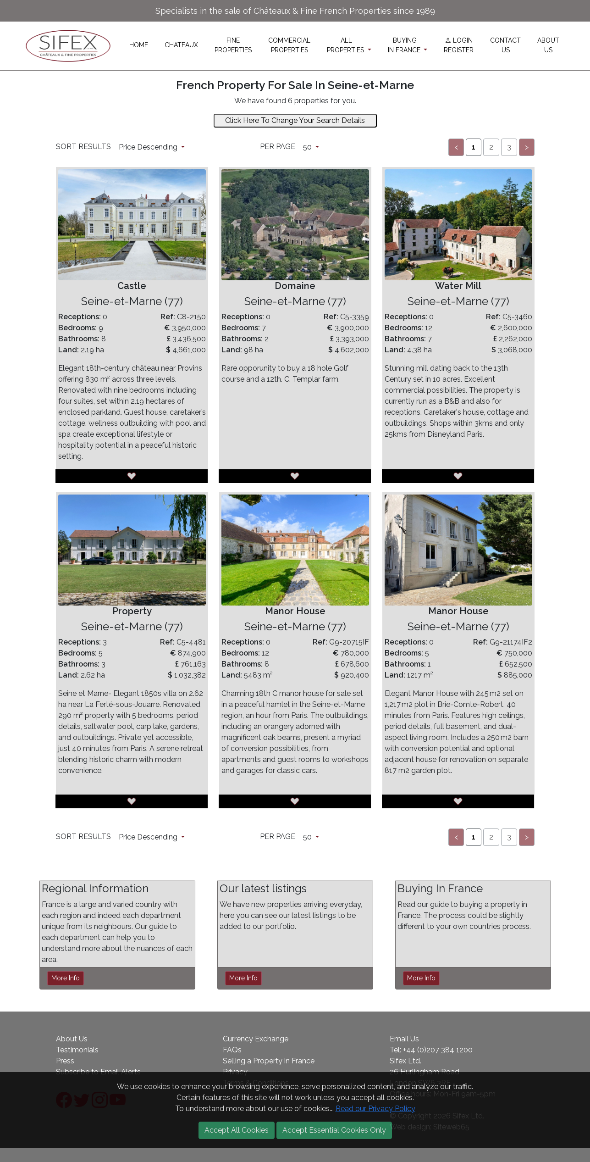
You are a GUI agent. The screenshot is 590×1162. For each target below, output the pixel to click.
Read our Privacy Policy (375, 1108)
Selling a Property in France (268, 1060)
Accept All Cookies (236, 1130)
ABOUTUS (548, 45)
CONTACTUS (505, 45)
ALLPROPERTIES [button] (346, 45)
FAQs (232, 1049)
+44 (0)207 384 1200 (438, 1049)
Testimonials (77, 1049)
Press (65, 1060)
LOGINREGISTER (459, 45)
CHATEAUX (181, 45)
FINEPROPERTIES (233, 45)
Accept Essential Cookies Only (334, 1130)
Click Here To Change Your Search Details (295, 120)
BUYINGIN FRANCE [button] (405, 45)
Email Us (404, 1038)
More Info (65, 978)
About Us (72, 1038)
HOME (138, 45)
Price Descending (149, 147)
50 (308, 147)
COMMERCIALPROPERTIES (289, 45)
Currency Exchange (255, 1038)
